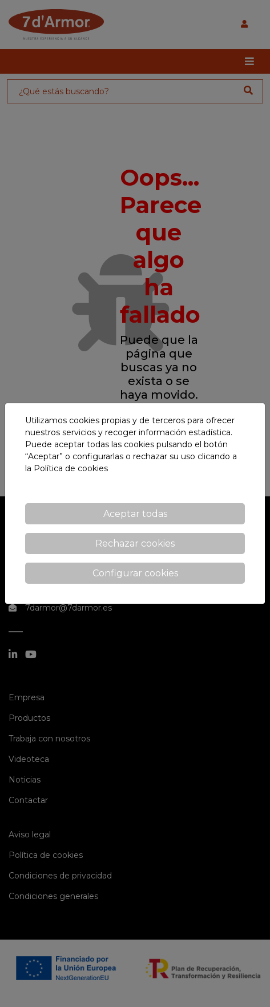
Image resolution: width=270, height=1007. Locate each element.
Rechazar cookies (135, 543)
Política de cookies (71, 468)
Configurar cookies (135, 573)
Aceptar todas (135, 513)
